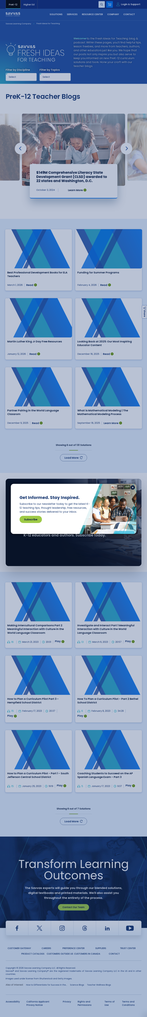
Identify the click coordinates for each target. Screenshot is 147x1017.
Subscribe (30, 519)
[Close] (133, 487)
